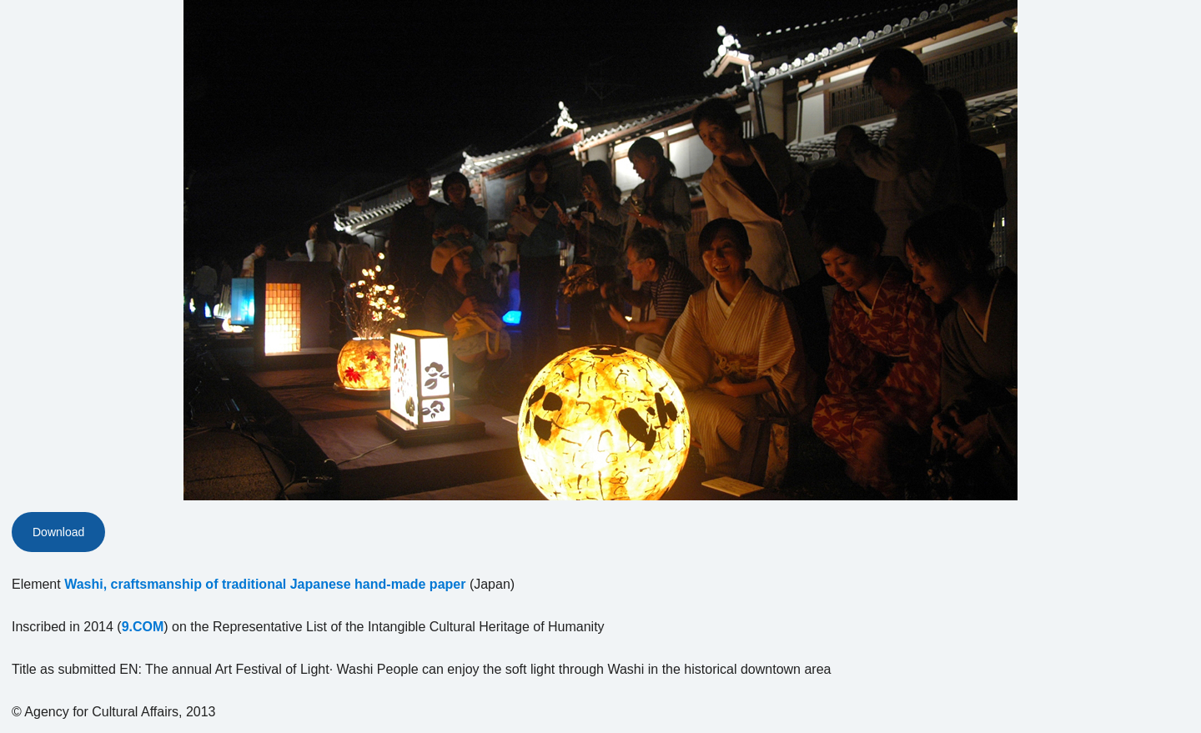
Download (58, 532)
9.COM (143, 627)
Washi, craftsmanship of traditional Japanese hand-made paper (264, 584)
